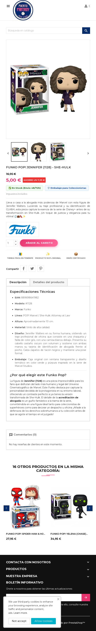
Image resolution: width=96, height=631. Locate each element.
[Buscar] (48, 30)
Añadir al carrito (39, 243)
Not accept (19, 621)
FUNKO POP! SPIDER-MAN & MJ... (25, 533)
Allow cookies (43, 621)
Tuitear (32, 268)
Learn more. (20, 612)
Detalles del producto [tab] (48, 282)
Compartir (23, 268)
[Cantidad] (10, 243)
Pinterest (40, 268)
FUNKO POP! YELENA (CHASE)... (69, 533)
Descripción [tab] (18, 282)
